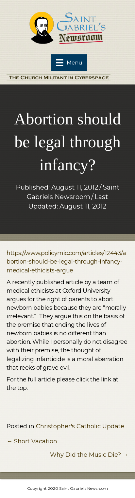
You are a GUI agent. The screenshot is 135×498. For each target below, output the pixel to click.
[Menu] (69, 62)
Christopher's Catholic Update (80, 426)
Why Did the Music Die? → (89, 454)
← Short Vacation (32, 441)
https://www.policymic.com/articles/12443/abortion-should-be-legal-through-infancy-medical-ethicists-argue (66, 261)
